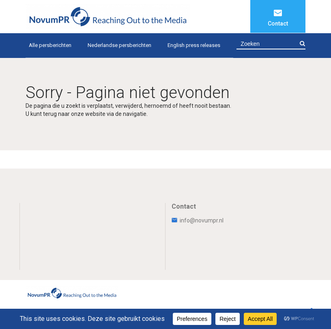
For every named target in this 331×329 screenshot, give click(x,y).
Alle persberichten (50, 45)
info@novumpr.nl (198, 220)
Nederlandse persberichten (119, 45)
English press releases (194, 45)
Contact (278, 23)
